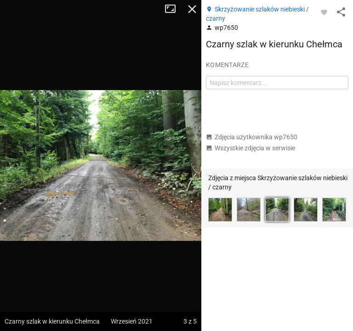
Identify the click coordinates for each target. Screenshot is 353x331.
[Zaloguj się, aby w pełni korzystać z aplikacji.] (324, 12)
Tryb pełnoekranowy (174, 9)
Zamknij (192, 9)
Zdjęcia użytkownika (251, 137)
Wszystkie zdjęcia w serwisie (250, 148)
